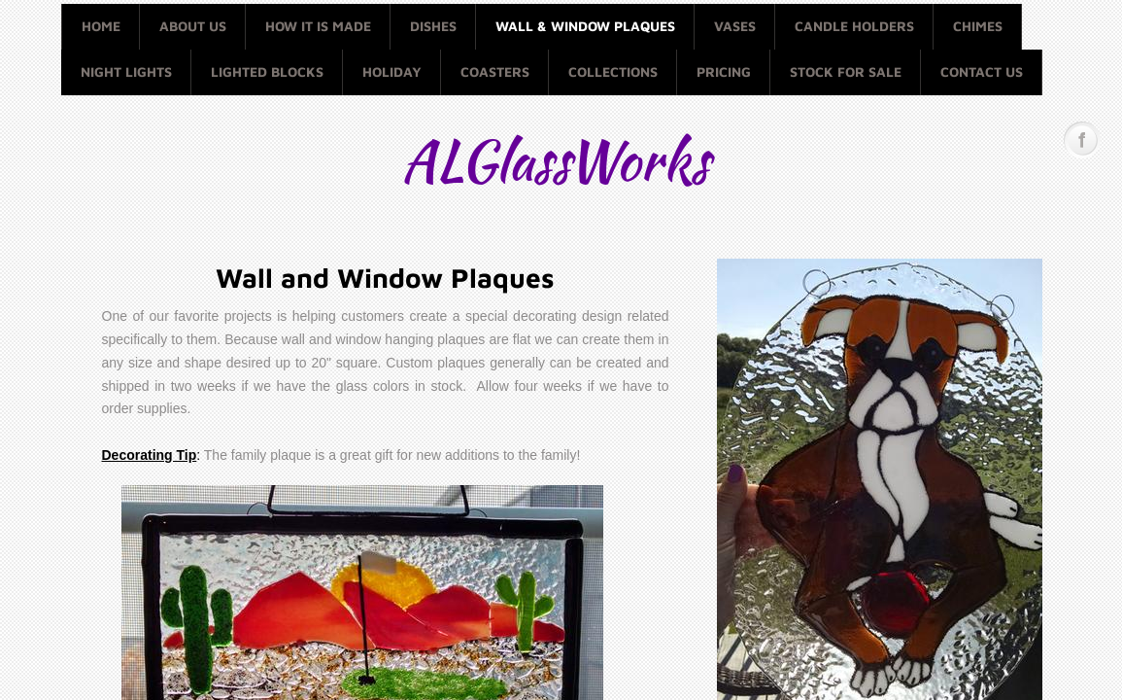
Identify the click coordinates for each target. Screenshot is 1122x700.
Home (101, 26)
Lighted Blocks (267, 71)
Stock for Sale (845, 71)
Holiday (392, 71)
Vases (735, 26)
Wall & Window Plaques (585, 26)
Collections (613, 71)
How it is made (318, 26)
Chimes (978, 26)
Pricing (724, 71)
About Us (192, 26)
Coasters (494, 71)
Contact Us (981, 71)
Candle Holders (854, 26)
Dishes (433, 26)
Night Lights (126, 71)
